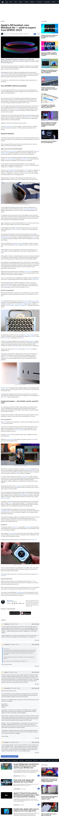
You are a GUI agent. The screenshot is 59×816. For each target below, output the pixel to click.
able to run (33, 237)
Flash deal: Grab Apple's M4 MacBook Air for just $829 (24, 781)
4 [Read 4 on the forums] (38, 775)
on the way (26, 469)
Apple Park (29, 116)
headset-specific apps (6, 237)
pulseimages (6, 644)
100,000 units (35, 279)
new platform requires (17, 243)
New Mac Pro (27, 349)
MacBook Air (26, 301)
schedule (16, 109)
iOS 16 (4, 422)
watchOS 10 (15, 527)
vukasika (6, 672)
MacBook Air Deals (28, 760)
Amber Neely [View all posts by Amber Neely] (16, 804)
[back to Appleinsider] (2, 2)
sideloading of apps (23, 493)
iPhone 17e (3, 760)
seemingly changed (18, 429)
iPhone (21, 1)
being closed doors (27, 302)
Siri (1, 536)
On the (2, 301)
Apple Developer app (8, 126)
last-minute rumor (6, 387)
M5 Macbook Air (15, 760)
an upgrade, (18, 486)
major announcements (12, 151)
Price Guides (47, 1)
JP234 (5, 649)
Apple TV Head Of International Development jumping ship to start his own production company (26, 795)
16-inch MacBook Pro (22, 305)
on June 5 (7, 356)
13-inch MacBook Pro (18, 304)
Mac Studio (32, 336)
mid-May (26, 170)
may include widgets (13, 533)
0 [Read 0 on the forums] (38, 788)
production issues (28, 271)
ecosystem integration (16, 229)
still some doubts (16, 349)
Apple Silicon (31, 341)
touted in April (9, 439)
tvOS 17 (32, 581)
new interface (25, 476)
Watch (27, 1)
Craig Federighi (19, 592)
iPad (15, 1)
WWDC (2, 73)
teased (32, 263)
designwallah (7, 624)
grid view (16, 473)
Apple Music (33, 470)
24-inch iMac (7, 337)
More (54, 1)
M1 (27, 223)
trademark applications (11, 170)
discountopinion (7, 688)
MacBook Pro (36, 760)
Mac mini (56, 760)
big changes (27, 527)
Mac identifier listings (29, 335)
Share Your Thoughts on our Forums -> (9, 756)
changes (8, 434)
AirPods (33, 1)
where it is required (5, 498)
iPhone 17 (9, 760)
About (35, 624)
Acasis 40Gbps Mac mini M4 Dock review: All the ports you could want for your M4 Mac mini (26, 766)
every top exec (7, 285)
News (7, 2)
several (5, 397)
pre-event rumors (25, 159)
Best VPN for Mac (43, 760)
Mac (11, 1)
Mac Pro (22, 337)
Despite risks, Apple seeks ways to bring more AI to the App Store (26, 810)
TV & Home (40, 1)
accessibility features (6, 510)
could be (10, 503)
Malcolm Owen (7, 33)
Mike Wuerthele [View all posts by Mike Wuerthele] (17, 775)
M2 (7, 302)
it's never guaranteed (10, 159)
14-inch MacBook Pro (10, 305)
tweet (2, 251)
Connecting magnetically (29, 208)
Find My (32, 439)
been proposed (35, 301)
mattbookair (6, 742)
